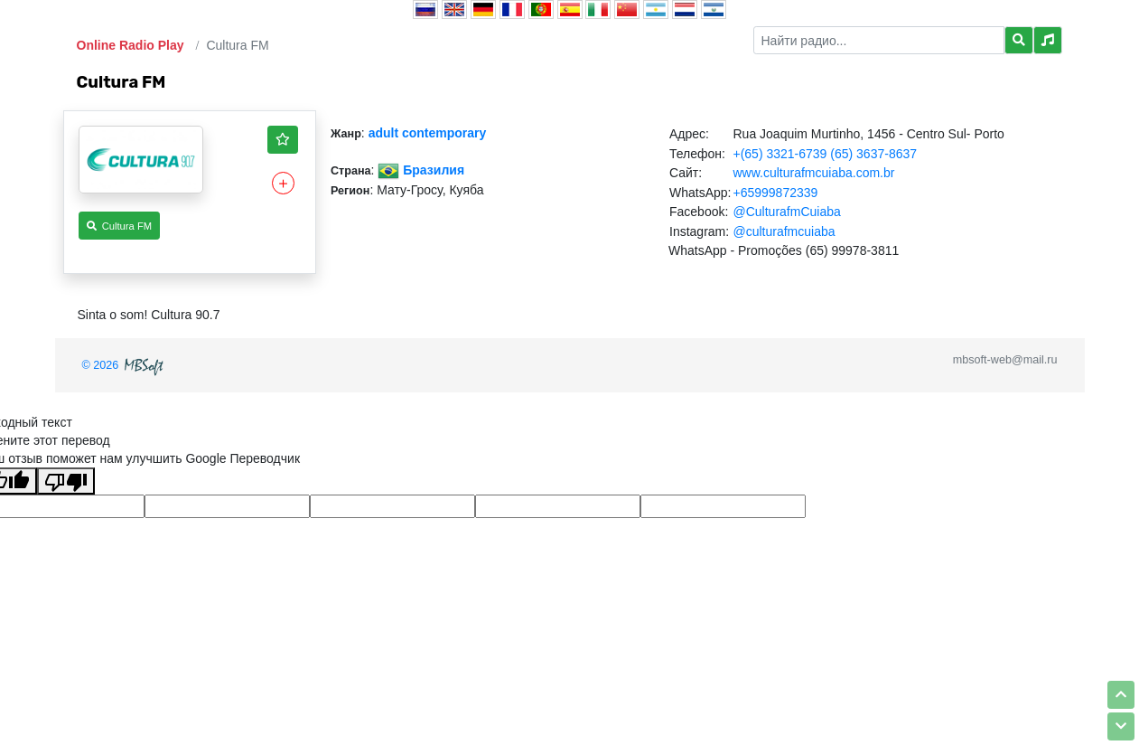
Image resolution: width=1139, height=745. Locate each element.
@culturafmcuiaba (784, 231)
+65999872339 (775, 192)
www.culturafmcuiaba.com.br (813, 172)
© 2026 (124, 365)
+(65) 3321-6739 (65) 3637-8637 (825, 153)
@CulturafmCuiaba (786, 211)
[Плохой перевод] (66, 481)
